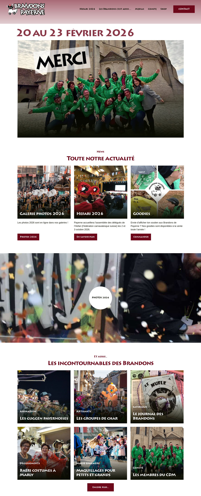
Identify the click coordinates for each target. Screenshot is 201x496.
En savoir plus (86, 237)
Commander (140, 237)
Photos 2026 (28, 237)
